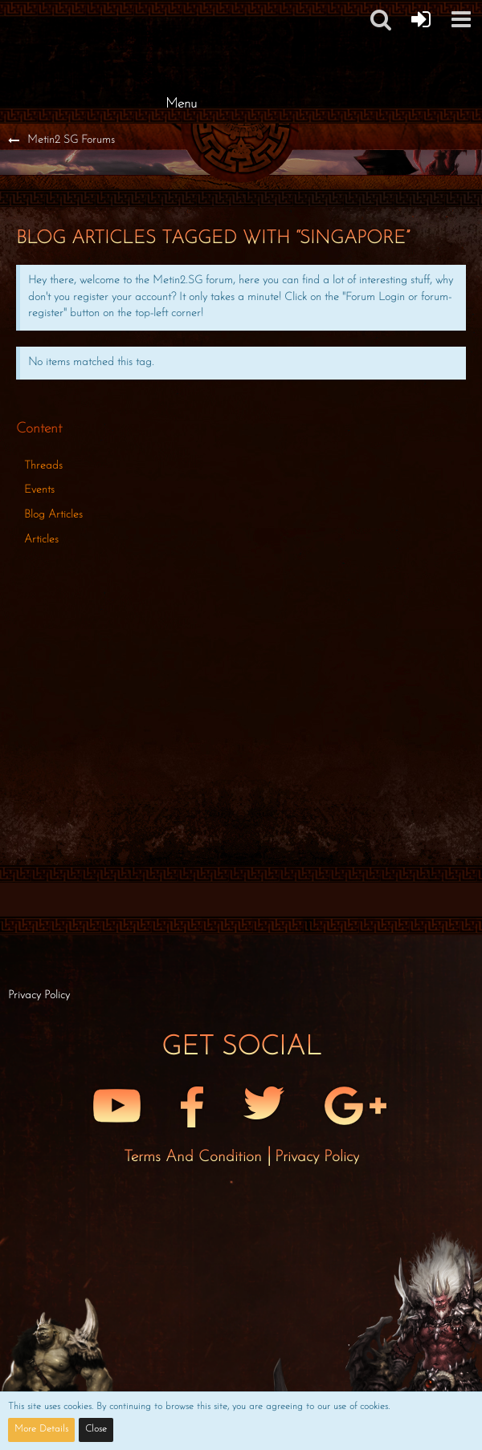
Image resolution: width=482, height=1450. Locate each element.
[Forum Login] (421, 19)
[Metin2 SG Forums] (181, 16)
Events (39, 490)
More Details (41, 1429)
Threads (43, 466)
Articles (41, 540)
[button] (461, 19)
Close (96, 1429)
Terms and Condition (195, 1157)
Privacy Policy (317, 1157)
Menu (181, 104)
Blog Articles (53, 515)
